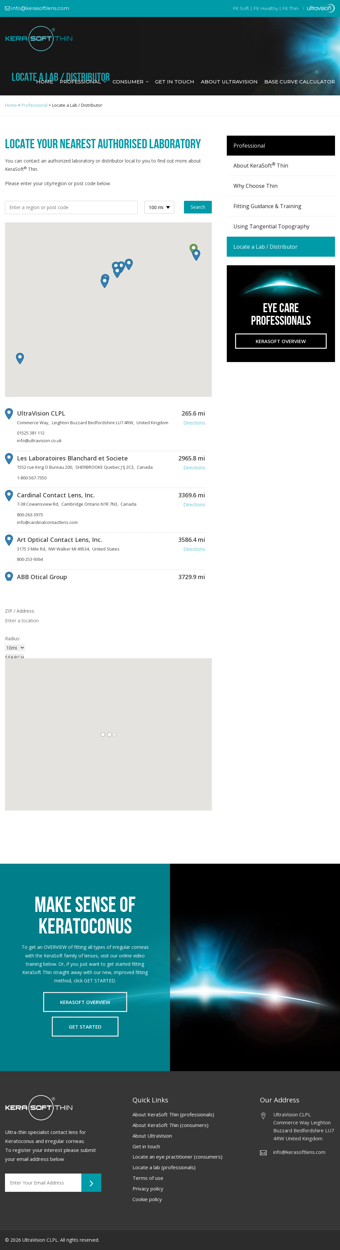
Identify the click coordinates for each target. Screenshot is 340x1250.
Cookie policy (147, 1199)
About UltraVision (152, 1135)
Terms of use (147, 1178)
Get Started (85, 1026)
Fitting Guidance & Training (267, 206)
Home (44, 81)
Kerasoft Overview (281, 341)
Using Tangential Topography (271, 226)
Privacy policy (147, 1188)
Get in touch (146, 1146)
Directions (194, 423)
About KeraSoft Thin (260, 165)
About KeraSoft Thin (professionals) (173, 1114)
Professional (80, 81)
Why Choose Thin (255, 185)
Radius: (12, 638)
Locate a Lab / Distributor (265, 246)
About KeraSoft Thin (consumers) (170, 1125)
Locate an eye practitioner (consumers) (177, 1156)
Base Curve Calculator (299, 81)
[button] (196, 255)
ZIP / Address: (20, 611)
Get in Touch (174, 81)
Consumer (128, 81)
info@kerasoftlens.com (37, 8)
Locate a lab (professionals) (164, 1167)
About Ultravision (229, 81)
